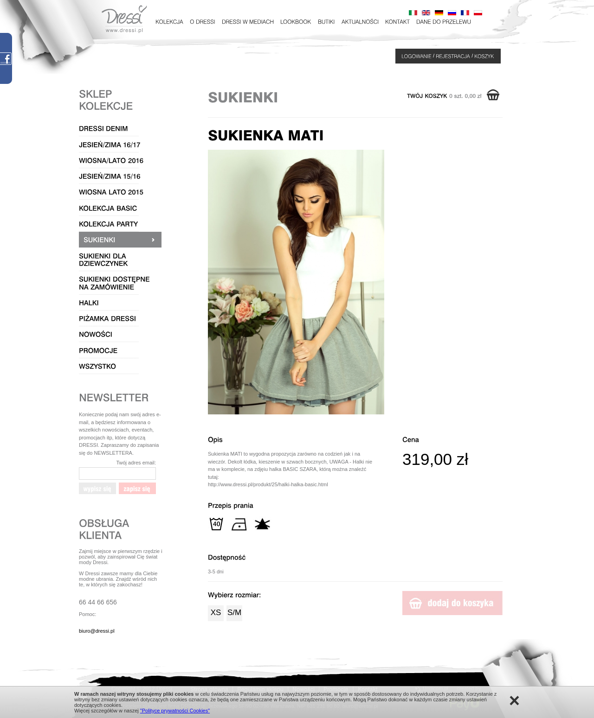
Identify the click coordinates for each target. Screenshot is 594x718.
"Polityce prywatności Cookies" (175, 710)
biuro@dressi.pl (97, 631)
